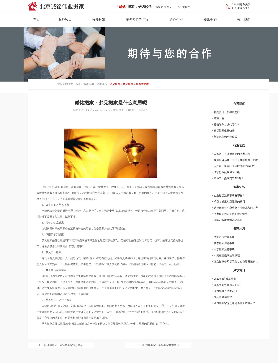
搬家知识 (102, 84)
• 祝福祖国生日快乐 (223, 130)
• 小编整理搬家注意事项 (226, 255)
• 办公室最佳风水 (222, 297)
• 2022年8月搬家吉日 (224, 278)
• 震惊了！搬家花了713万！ (228, 178)
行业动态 (239, 145)
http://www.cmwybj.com (99, 110)
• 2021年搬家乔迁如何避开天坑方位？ (233, 303)
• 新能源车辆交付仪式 (224, 136)
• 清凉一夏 (218, 118)
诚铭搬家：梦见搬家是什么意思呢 (129, 84)
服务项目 (65, 19)
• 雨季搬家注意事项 (223, 249)
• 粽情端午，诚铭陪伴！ (226, 124)
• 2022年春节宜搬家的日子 (227, 284)
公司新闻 (239, 103)
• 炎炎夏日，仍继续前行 (226, 112)
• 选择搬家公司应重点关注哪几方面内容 (235, 207)
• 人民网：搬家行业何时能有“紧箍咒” (233, 166)
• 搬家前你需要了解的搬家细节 (230, 214)
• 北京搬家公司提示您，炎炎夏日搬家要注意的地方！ (243, 261)
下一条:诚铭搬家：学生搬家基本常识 (158, 345)
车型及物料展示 (137, 19)
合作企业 (176, 19)
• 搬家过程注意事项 (223, 237)
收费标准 (98, 19)
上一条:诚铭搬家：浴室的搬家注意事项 (60, 345)
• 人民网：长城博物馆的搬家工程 (231, 154)
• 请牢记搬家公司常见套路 (227, 220)
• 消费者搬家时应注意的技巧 (228, 201)
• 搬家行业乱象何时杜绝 (226, 172)
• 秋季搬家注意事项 (223, 243)
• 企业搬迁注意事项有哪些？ (228, 195)
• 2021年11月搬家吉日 (224, 291)
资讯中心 (210, 19)
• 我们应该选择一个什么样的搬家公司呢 (235, 160)
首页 (36, 19)
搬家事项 (89, 84)
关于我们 (243, 19)
